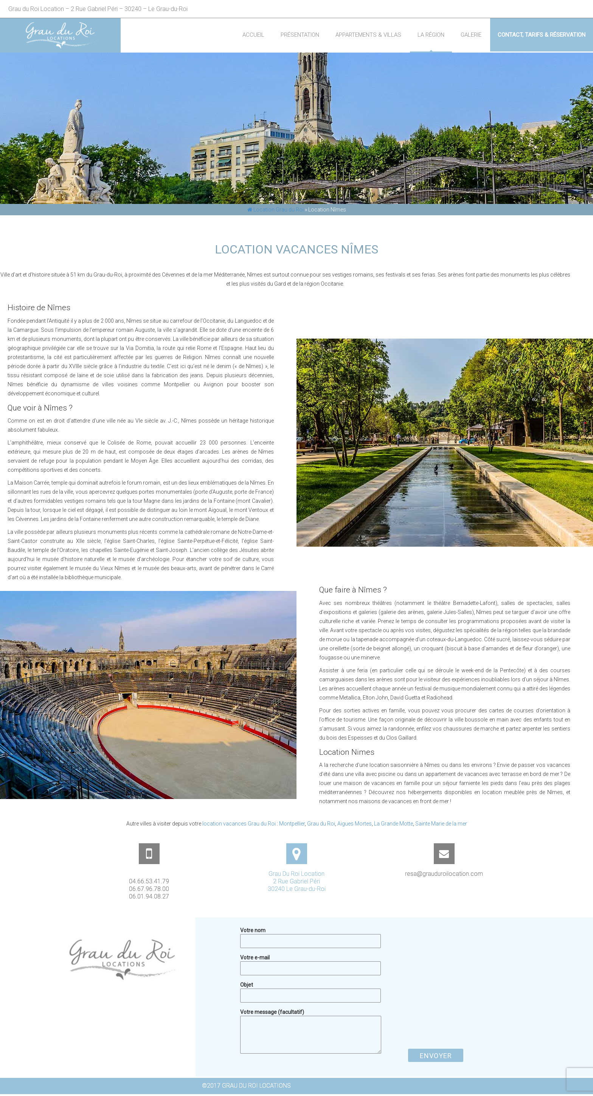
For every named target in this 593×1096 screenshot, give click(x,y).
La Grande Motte (393, 824)
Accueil (253, 34)
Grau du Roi (321, 824)
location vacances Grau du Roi (239, 824)
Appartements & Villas (368, 34)
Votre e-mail (310, 963)
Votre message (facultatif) (310, 1016)
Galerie (471, 34)
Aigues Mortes (354, 824)
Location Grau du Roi (275, 210)
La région (431, 34)
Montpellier (292, 824)
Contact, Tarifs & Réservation (541, 34)
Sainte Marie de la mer (441, 824)
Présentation (300, 34)
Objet (310, 990)
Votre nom (310, 935)
